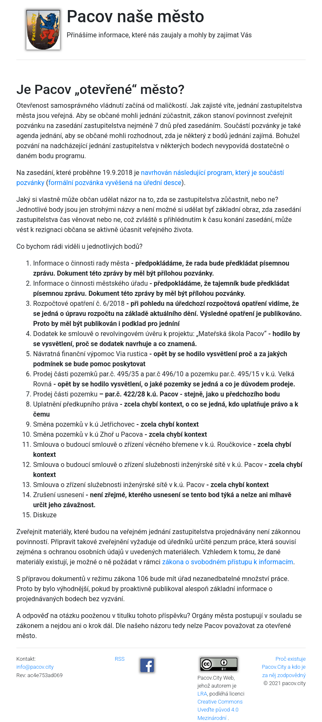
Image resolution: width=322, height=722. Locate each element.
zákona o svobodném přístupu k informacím (227, 562)
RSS (120, 659)
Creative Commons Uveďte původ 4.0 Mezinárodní (220, 710)
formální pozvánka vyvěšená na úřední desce (115, 183)
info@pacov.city (35, 667)
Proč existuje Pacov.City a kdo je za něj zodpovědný (284, 667)
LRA (202, 694)
